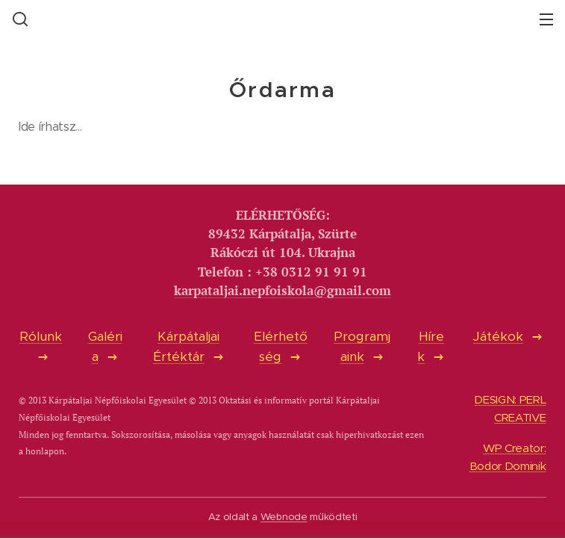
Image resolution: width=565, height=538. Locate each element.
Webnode (284, 516)
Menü (546, 19)
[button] (19, 18)
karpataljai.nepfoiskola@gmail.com (282, 290)
